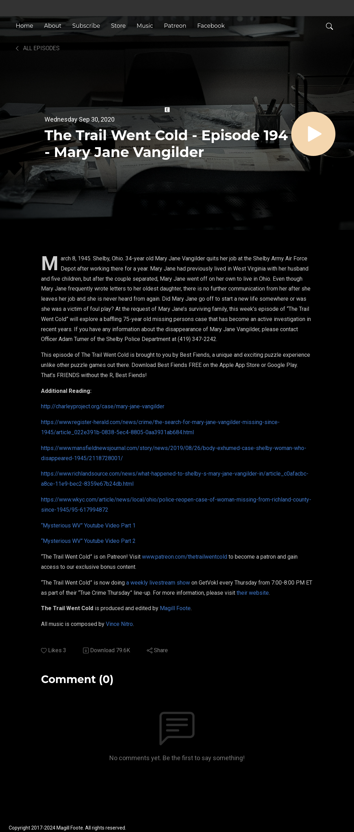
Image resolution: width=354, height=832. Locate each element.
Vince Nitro (119, 624)
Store (118, 25)
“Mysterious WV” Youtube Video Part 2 (88, 541)
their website (253, 592)
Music (145, 25)
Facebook (211, 25)
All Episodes (37, 48)
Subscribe (86, 25)
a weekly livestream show (158, 582)
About (53, 25)
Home (24, 25)
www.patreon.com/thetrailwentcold (184, 556)
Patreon (175, 25)
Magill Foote (175, 608)
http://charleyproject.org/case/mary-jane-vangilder (102, 406)
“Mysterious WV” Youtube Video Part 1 (88, 525)
